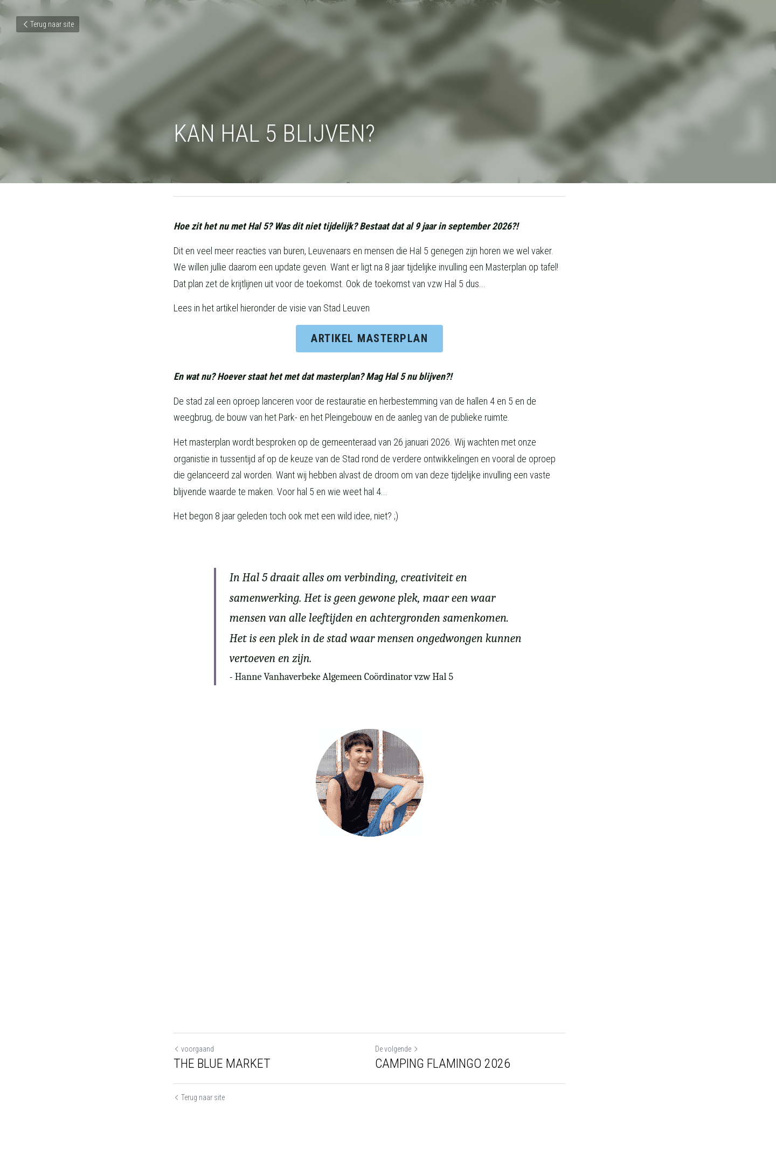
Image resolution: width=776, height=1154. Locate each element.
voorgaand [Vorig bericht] (194, 1039)
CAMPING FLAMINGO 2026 (461, 1054)
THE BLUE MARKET (222, 1054)
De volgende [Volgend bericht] (415, 1039)
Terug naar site (48, 24)
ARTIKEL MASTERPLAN (388, 344)
